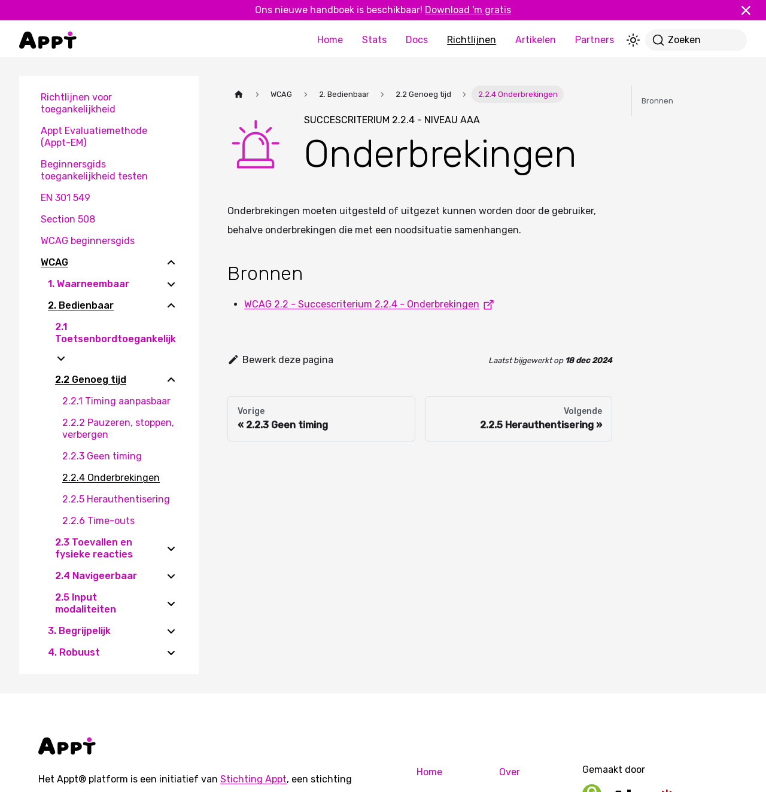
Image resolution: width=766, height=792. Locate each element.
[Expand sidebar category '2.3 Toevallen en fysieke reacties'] (171, 548)
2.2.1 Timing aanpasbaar (116, 401)
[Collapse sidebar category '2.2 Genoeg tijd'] (171, 379)
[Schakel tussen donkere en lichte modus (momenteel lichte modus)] (633, 40)
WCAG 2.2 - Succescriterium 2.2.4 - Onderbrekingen (371, 304)
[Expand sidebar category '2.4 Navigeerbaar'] (171, 576)
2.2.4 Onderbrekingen (111, 477)
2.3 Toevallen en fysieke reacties (94, 548)
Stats (374, 39)
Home (330, 39)
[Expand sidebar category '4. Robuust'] (171, 652)
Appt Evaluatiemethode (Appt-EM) (94, 136)
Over (509, 772)
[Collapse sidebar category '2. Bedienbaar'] (171, 305)
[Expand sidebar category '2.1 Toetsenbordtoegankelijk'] (61, 358)
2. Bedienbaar (81, 305)
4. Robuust (74, 652)
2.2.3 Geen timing (102, 456)
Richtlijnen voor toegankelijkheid (78, 103)
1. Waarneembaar (88, 284)
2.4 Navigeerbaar (96, 575)
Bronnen (657, 100)
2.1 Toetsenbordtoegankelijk (115, 333)
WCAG (54, 262)
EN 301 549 (65, 197)
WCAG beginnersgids (88, 240)
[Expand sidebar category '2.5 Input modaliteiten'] (171, 603)
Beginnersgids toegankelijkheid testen (94, 170)
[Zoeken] (696, 40)
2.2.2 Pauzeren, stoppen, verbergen (118, 428)
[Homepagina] (238, 94)
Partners (594, 39)
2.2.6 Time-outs (98, 520)
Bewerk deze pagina (280, 359)
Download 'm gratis (468, 10)
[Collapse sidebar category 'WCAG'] (171, 262)
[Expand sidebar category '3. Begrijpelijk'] (171, 631)
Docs (417, 39)
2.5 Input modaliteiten (85, 603)
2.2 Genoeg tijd (90, 379)
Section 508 (68, 219)
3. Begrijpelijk (79, 630)
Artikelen (535, 39)
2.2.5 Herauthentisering (116, 499)
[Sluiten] (751, 10)
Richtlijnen (471, 39)
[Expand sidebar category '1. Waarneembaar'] (171, 284)
